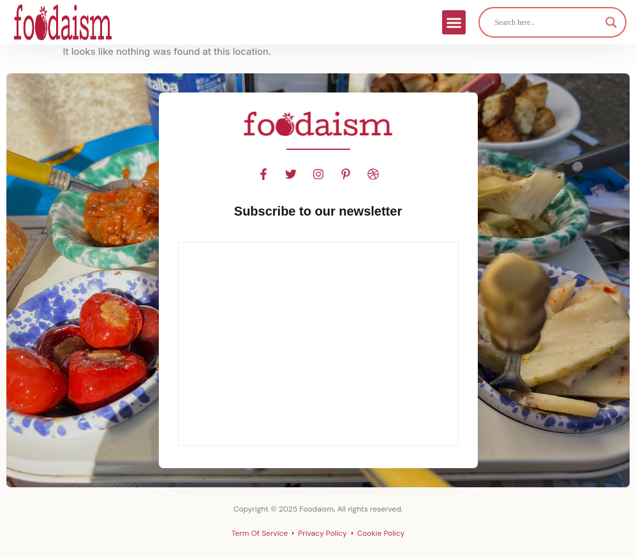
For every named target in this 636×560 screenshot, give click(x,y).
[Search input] (546, 22)
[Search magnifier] (611, 22)
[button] (454, 22)
